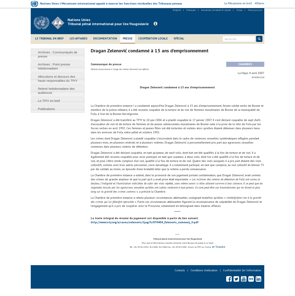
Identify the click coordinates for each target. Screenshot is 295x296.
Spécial (179, 38)
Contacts (180, 270)
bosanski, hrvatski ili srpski (216, 9)
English (177, 9)
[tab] (58, 54)
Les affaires (78, 38)
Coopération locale (153, 38)
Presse (128, 38)
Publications (46, 109)
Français (191, 9)
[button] (155, 23)
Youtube (219, 247)
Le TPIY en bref (49, 100)
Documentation (105, 38)
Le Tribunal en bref (49, 38)
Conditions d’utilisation (204, 270)
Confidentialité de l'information (242, 270)
